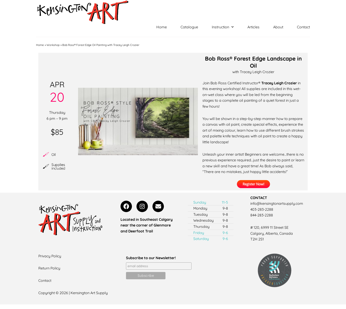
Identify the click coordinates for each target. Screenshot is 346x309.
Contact (303, 27)
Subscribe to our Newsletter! (151, 258)
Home (161, 27)
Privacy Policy (50, 256)
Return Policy (49, 268)
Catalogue (189, 27)
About (278, 27)
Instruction (223, 26)
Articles (253, 27)
